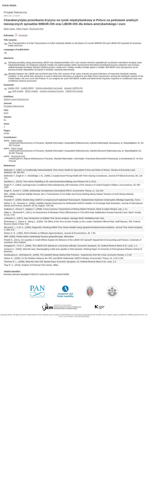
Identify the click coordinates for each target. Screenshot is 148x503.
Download (23, 35)
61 (10, 16)
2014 (6, 16)
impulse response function (52, 91)
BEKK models (31, 91)
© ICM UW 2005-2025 (81, 316)
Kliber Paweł (22, 29)
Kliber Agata (9, 29)
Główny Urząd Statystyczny (16, 99)
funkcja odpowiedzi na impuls (49, 88)
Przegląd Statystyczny (15, 12)
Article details (9, 5)
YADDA (130, 315)
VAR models (18, 91)
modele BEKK (27, 88)
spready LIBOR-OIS (73, 88)
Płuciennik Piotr (36, 29)
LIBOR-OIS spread (74, 91)
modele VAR (13, 88)
